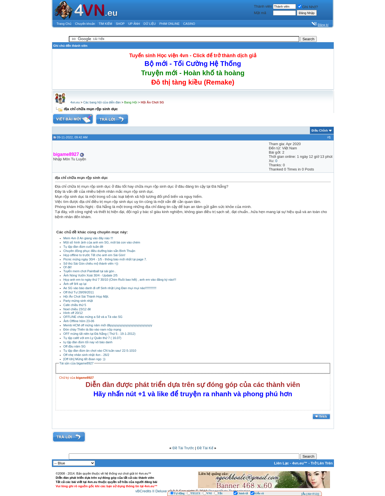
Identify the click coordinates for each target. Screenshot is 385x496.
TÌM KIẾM (105, 23)
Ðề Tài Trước (183, 448)
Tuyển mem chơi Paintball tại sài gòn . (89, 271)
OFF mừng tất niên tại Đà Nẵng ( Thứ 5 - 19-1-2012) (99, 333)
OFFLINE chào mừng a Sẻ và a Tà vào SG (93, 316)
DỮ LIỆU (150, 23)
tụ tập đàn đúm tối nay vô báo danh (88, 342)
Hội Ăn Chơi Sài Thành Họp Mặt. (86, 296)
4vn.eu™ (299, 463)
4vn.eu (75, 102)
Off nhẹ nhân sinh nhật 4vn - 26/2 (86, 354)
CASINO (189, 23)
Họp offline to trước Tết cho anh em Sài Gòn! (94, 255)
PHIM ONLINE (169, 23)
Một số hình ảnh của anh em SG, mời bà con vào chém (101, 242)
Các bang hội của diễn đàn (102, 102)
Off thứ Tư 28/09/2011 (78, 292)
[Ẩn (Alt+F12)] (310, 493)
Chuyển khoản (85, 23)
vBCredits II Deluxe (151, 491)
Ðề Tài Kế (205, 448)
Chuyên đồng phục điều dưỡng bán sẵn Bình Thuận (99, 251)
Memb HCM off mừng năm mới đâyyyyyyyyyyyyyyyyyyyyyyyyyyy (107, 325)
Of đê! (67, 267)
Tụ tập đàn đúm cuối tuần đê (83, 246)
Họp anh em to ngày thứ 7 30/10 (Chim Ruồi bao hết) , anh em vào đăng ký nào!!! (119, 279)
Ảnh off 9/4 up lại (75, 283)
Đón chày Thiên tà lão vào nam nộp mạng (92, 329)
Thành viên (263, 6)
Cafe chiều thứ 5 (74, 305)
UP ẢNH (134, 23)
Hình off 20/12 (73, 313)
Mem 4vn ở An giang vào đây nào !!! (88, 238)
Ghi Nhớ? (308, 7)
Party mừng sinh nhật (78, 300)
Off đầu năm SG (74, 346)
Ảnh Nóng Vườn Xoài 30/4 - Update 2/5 (90, 275)
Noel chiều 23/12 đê (77, 309)
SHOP (120, 23)
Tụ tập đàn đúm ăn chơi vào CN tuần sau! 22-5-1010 (99, 350)
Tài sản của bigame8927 (77, 363)
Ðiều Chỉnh (320, 130)
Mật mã (260, 13)
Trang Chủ (64, 23)
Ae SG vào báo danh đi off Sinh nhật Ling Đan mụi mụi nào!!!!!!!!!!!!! (110, 288)
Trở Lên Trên (322, 463)
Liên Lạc (281, 463)
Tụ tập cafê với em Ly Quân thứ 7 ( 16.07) (92, 338)
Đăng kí (323, 24)
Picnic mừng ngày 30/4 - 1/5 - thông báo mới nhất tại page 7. (105, 259)
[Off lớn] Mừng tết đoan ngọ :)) (84, 359)
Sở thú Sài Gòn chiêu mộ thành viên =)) (90, 263)
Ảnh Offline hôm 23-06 (78, 321)
